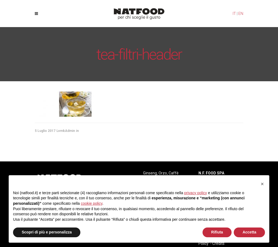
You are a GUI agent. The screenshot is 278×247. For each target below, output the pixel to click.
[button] (262, 184)
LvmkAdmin (65, 131)
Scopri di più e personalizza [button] (47, 232)
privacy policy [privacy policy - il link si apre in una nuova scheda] (195, 193)
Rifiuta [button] (217, 232)
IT (234, 13)
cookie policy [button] (91, 203)
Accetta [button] (249, 232)
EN (240, 13)
